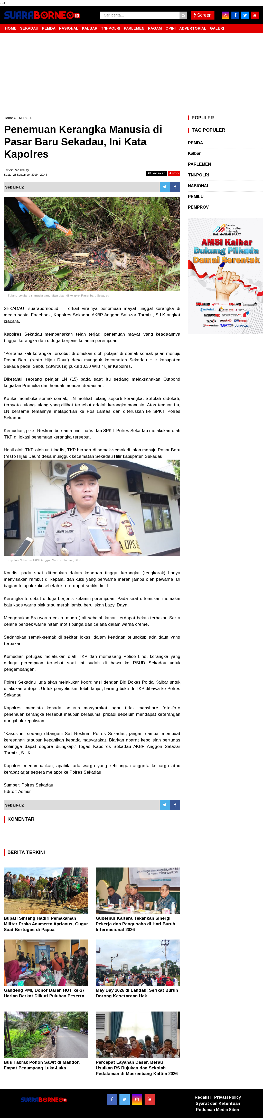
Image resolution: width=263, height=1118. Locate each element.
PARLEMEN (134, 28)
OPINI (170, 28)
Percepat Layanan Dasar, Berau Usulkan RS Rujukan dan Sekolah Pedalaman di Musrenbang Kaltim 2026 (136, 1068)
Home (8, 118)
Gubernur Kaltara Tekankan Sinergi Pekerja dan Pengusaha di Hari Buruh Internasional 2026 (135, 924)
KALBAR (89, 28)
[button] (254, 26)
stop (174, 173)
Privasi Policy (227, 1097)
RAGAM (155, 28)
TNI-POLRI (110, 28)
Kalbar (194, 153)
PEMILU (195, 196)
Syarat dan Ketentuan (218, 1103)
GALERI (217, 28)
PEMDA (48, 28)
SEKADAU (29, 28)
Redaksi (203, 1097)
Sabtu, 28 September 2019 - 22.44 (25, 174)
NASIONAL (68, 28)
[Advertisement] (131, 74)
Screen (203, 15)
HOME (10, 28)
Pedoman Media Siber (218, 1109)
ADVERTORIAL (192, 28)
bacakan (156, 173)
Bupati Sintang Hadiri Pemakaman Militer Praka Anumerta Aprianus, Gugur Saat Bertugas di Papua (46, 924)
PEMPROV (198, 207)
